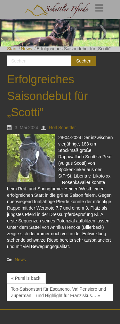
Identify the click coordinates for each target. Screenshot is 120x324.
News (26, 48)
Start (12, 48)
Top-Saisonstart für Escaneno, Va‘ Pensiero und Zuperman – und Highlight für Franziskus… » (58, 292)
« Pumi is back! (26, 278)
